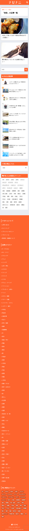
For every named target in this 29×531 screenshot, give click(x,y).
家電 (3, 373)
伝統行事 (4, 316)
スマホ (4, 279)
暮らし (4, 397)
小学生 (4, 380)
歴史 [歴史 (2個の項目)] (3, 202)
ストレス (4, 276)
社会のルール (5, 430)
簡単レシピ (5, 444)
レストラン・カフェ (7, 302)
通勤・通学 (5, 464)
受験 (3, 343)
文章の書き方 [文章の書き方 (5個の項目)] (15, 199)
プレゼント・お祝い (7, 289)
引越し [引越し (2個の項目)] (16, 196)
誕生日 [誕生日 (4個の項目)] (18, 204)
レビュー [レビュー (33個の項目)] (16, 188)
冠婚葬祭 (4, 329)
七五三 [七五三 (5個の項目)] (21, 188)
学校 (3, 370)
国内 (3, 346)
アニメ (4, 259)
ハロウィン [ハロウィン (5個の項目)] (13, 185)
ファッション (5, 286)
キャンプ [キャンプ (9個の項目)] (4, 182)
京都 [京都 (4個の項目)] (3, 190)
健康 (3, 326)
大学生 (4, 363)
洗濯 (3, 410)
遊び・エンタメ (6, 467)
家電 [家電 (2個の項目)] (8, 196)
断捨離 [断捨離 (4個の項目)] (21, 199)
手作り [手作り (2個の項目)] (21, 196)
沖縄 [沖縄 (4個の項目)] (7, 202)
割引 (3, 336)
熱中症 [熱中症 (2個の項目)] (15, 202)
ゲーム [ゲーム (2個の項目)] (16, 182)
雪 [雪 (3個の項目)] (25, 513)
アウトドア (5, 255)
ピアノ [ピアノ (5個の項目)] (4, 188)
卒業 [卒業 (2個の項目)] (15, 193)
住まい (4, 319)
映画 (3, 390)
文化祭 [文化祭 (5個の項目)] (8, 199)
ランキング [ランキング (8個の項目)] (9, 188)
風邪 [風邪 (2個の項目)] (6, 207)
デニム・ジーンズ (6, 282)
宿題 (3, 376)
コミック (4, 272)
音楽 (3, 474)
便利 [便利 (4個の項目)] (19, 190)
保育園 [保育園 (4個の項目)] (22, 190)
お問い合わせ (5, 224)
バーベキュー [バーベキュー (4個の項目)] (20, 185)
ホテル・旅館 (5, 296)
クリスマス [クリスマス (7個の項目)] (10, 182)
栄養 (3, 403)
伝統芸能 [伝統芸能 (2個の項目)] (8, 190)
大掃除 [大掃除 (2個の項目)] (23, 193)
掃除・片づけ (5, 383)
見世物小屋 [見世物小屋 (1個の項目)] (12, 204)
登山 (3, 424)
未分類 (4, 400)
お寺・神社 (5, 265)
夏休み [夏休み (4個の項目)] (19, 193)
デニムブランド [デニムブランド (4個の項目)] (6, 185)
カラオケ (4, 269)
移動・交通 (5, 440)
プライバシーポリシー (8, 231)
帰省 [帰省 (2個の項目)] (12, 196)
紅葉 (3, 447)
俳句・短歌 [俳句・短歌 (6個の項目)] (5, 193)
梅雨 (3, 407)
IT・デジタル (5, 249)
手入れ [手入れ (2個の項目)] (4, 199)
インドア (4, 262)
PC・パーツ (5, 252)
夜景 (3, 360)
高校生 (4, 481)
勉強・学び (5, 339)
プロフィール (5, 235)
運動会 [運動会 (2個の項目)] (22, 204)
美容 (3, 450)
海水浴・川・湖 (6, 413)
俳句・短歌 (5, 323)
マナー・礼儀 (5, 299)
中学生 (4, 309)
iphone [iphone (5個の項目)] (7, 179)
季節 (3, 366)
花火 (3, 457)
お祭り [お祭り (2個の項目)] (17, 179)
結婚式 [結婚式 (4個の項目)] (20, 202)
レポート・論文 (6, 306)
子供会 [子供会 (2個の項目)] (4, 196)
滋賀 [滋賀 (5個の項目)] (11, 202)
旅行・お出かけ (6, 387)
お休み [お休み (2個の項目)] (12, 179)
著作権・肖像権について (8, 238)
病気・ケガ (5, 420)
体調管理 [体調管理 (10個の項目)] (14, 190)
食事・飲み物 (5, 477)
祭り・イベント (6, 434)
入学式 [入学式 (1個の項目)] (10, 193)
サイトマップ (5, 228)
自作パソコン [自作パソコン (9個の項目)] (5, 204)
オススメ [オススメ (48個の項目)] (22, 179)
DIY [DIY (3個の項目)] (3, 179)
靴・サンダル (5, 471)
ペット (4, 292)
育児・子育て (5, 454)
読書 (3, 461)
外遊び (4, 356)
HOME (14, 525)
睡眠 (3, 427)
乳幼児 (4, 313)
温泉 (3, 417)
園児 (3, 350)
